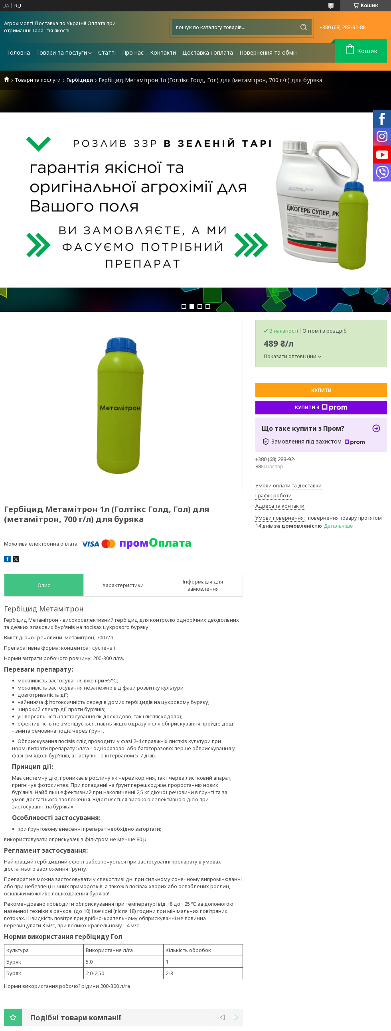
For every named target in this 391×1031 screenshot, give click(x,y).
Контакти (163, 52)
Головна (18, 52)
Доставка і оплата (207, 52)
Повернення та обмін (268, 52)
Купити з (321, 407)
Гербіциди (80, 80)
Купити (321, 390)
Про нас (133, 52)
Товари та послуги (61, 52)
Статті (107, 52)
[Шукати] (304, 27)
